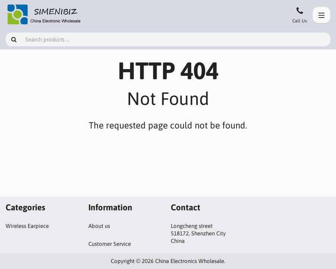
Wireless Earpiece (27, 226)
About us (99, 226)
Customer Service (109, 244)
